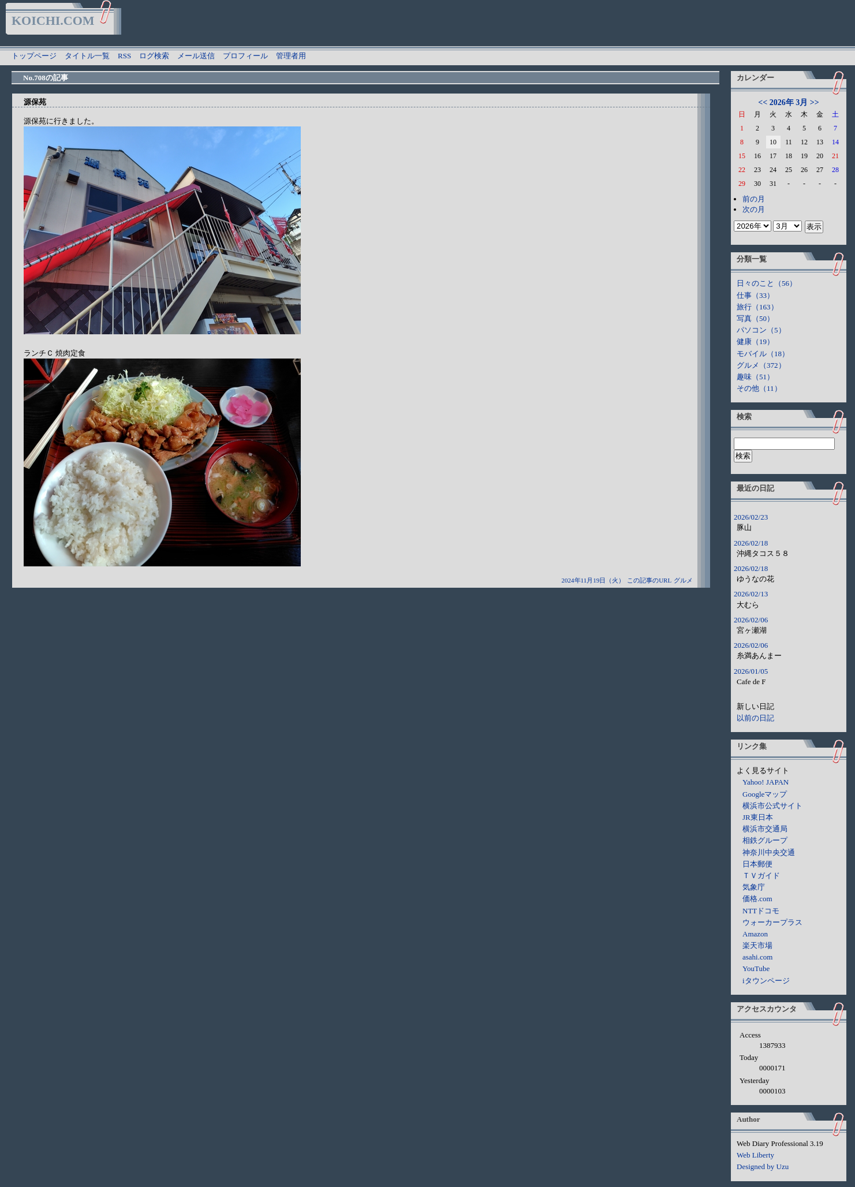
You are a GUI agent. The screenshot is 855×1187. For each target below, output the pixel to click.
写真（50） (755, 318)
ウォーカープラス (772, 922)
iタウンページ (766, 980)
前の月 (753, 199)
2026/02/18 (751, 543)
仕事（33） (755, 295)
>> (814, 102)
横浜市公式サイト (772, 805)
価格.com (757, 898)
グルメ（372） (761, 365)
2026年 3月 (789, 102)
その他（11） (759, 388)
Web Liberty (755, 1155)
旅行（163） (757, 307)
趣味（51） (755, 376)
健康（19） (755, 341)
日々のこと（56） (767, 283)
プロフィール (245, 55)
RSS (124, 55)
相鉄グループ (764, 840)
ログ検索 (154, 55)
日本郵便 (757, 864)
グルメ (683, 580)
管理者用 (291, 55)
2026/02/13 (751, 593)
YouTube (756, 968)
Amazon (755, 934)
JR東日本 (757, 817)
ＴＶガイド (761, 875)
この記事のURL (649, 580)
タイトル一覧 (87, 55)
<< (762, 102)
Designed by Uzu (763, 1166)
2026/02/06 (751, 619)
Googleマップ (764, 794)
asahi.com (757, 957)
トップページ (34, 55)
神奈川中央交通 (768, 852)
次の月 (753, 209)
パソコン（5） (761, 330)
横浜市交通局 (764, 828)
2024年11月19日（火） (593, 580)
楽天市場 (757, 945)
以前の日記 (755, 718)
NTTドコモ (760, 910)
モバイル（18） (763, 353)
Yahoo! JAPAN (765, 782)
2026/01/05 (751, 671)
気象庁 (753, 887)
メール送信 (196, 55)
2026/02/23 (751, 517)
